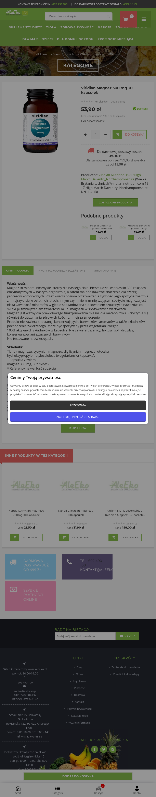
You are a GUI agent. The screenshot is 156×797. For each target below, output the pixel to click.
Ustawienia (78, 405)
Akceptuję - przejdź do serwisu (78, 417)
